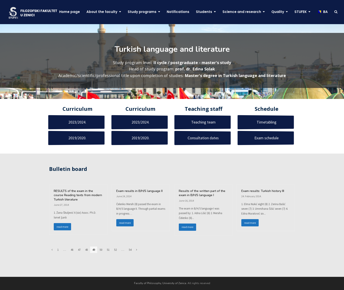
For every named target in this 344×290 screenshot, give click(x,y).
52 (116, 250)
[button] (336, 12)
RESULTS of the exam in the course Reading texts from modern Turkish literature (78, 195)
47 (80, 250)
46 (73, 250)
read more (62, 226)
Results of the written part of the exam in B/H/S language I (202, 193)
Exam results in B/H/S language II (139, 191)
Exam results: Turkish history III (262, 191)
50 (102, 250)
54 (131, 250)
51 (109, 250)
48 (87, 250)
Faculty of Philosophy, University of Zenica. (160, 283)
